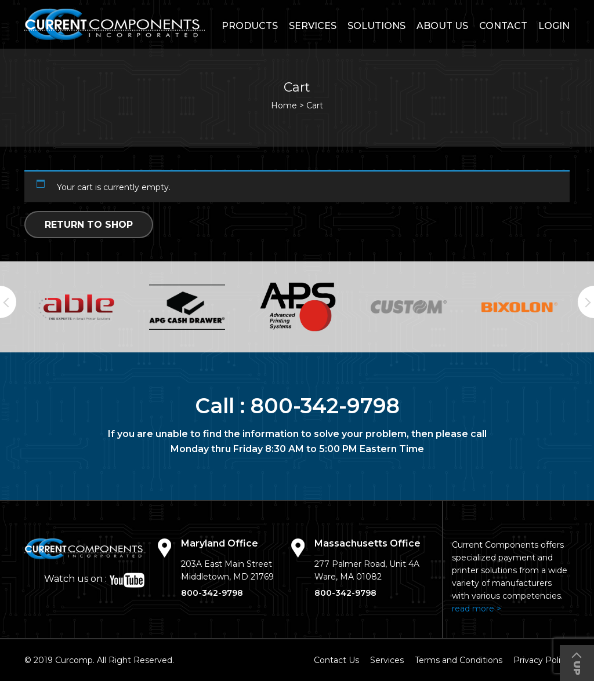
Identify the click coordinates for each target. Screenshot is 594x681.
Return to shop (89, 224)
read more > (476, 608)
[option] (76, 307)
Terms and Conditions (458, 660)
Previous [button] (8, 302)
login (554, 25)
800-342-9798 (325, 405)
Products (250, 25)
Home (284, 105)
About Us (442, 25)
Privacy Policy (541, 660)
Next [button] (586, 302)
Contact (503, 25)
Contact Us (336, 660)
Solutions (376, 25)
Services (312, 25)
